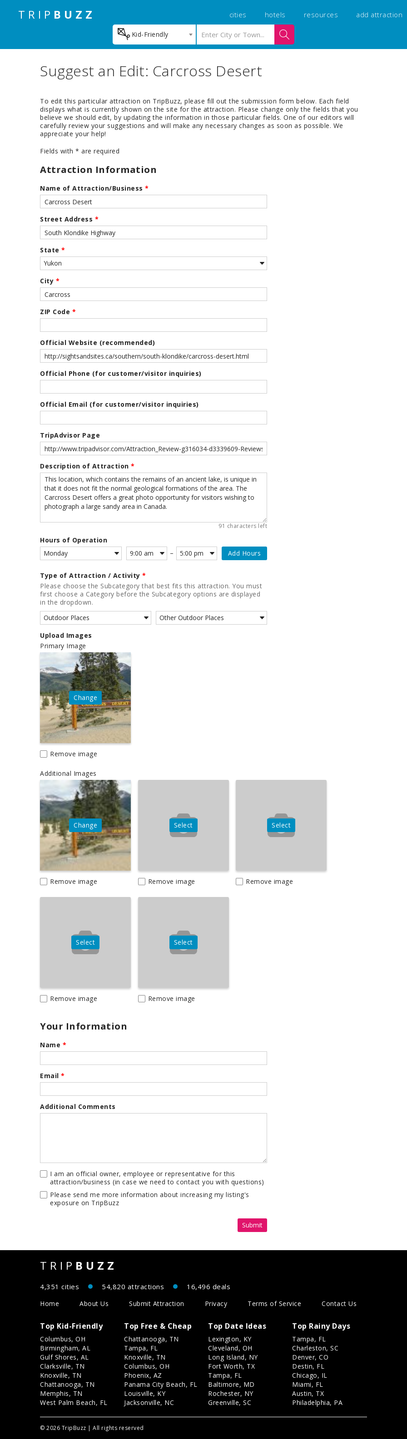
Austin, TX (308, 1393)
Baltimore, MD (231, 1384)
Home (49, 1303)
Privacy (216, 1303)
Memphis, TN (61, 1393)
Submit (252, 1225)
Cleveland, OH (230, 1348)
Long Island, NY (233, 1357)
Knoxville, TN (61, 1375)
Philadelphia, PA (317, 1402)
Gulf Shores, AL (64, 1357)
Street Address (69, 219)
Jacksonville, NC (149, 1402)
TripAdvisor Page (70, 435)
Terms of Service (274, 1303)
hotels (275, 14)
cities (238, 14)
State (52, 250)
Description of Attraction (87, 466)
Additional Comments (78, 1107)
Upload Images (66, 635)
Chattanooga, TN (67, 1384)
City (50, 281)
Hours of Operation (73, 540)
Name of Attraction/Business (94, 188)
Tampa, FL (141, 1348)
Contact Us (339, 1303)
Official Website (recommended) (97, 343)
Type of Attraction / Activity (93, 576)
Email (52, 1076)
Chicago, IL (310, 1375)
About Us (94, 1303)
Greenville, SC (229, 1402)
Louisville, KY (144, 1393)
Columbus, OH (62, 1339)
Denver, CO (310, 1357)
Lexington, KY (230, 1339)
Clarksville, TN (62, 1366)
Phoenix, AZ (143, 1375)
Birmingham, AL (65, 1348)
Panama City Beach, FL (161, 1384)
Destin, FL (308, 1366)
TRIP (56, 14)
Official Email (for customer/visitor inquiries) (119, 404)
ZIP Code (58, 312)
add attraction (379, 14)
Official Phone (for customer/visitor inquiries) (121, 374)
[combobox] (154, 34)
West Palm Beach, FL (74, 1402)
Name (53, 1045)
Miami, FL (307, 1384)
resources (321, 14)
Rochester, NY (230, 1393)
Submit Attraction (156, 1303)
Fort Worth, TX (231, 1366)
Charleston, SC (315, 1348)
